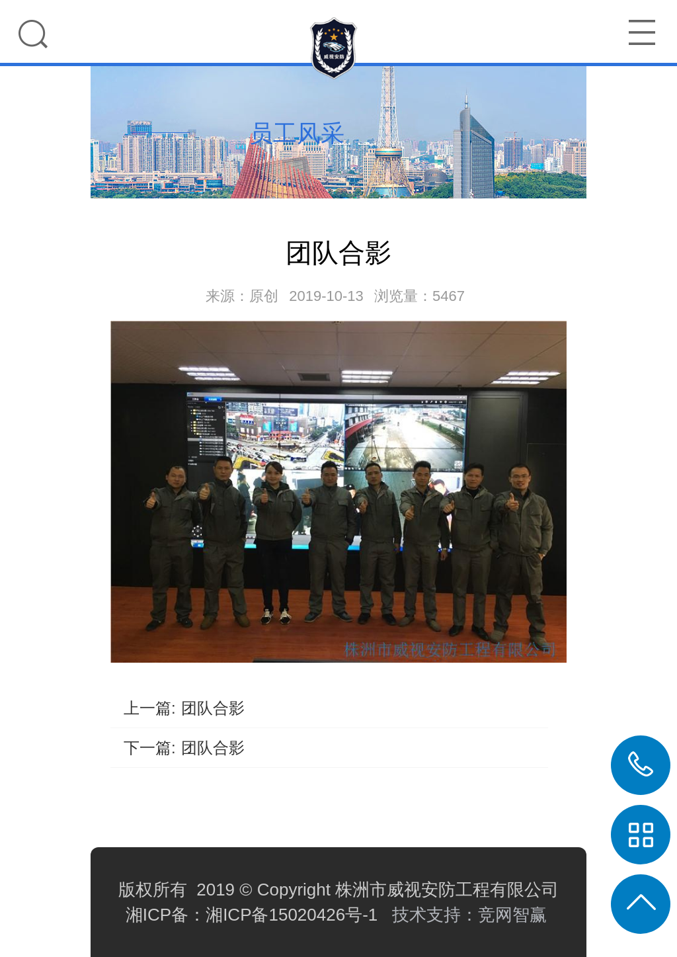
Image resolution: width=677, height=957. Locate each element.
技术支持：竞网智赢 (471, 915)
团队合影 (213, 708)
